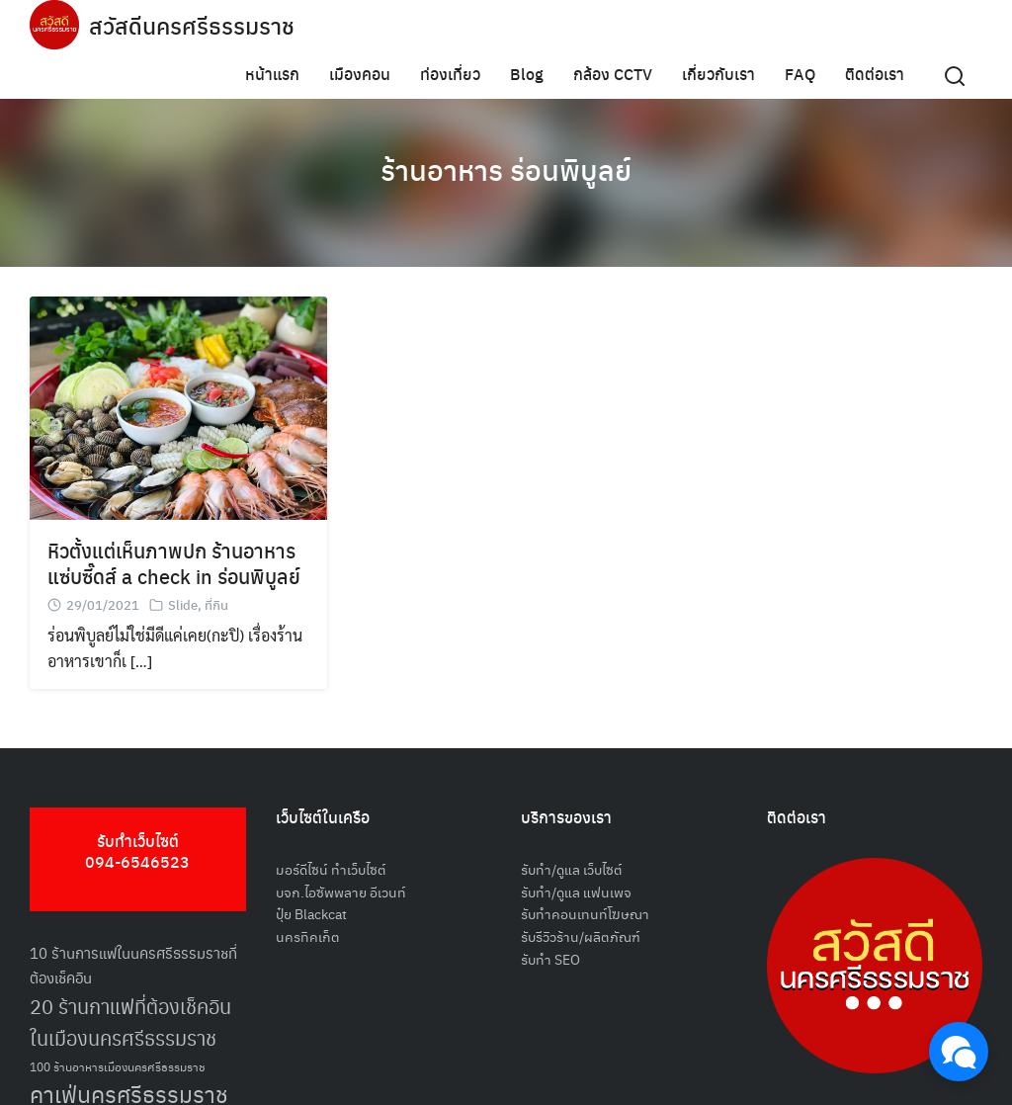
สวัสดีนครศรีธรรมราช (194, 25)
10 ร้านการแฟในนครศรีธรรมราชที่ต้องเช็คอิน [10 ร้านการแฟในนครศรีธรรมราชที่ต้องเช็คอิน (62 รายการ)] (133, 964)
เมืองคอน (359, 73)
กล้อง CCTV (612, 73)
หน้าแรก (272, 73)
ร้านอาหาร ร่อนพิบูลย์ (506, 168)
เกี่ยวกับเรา (718, 73)
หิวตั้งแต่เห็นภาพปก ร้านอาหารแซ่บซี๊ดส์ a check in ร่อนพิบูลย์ (173, 563)
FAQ (800, 73)
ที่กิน (216, 604)
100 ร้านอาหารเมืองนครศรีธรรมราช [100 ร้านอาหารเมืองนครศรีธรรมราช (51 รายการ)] (118, 1066)
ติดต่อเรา (874, 73)
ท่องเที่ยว (450, 73)
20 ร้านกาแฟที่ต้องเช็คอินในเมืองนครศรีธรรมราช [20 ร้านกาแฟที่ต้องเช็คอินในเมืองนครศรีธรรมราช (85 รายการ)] (130, 1022)
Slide (183, 604)
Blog (527, 73)
